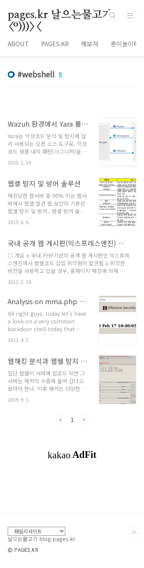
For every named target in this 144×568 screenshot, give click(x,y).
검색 (112, 15)
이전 (60, 419)
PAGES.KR (55, 43)
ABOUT (18, 43)
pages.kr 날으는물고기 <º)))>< (60, 15)
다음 (83, 419)
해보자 (89, 43)
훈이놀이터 (125, 43)
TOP (134, 533)
